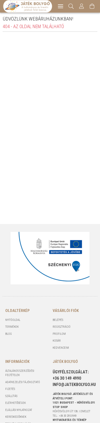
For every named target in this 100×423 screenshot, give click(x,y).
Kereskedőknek (15, 417)
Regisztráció (62, 326)
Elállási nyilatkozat (18, 410)
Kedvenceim (61, 347)
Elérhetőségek (15, 403)
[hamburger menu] (60, 6)
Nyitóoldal (12, 320)
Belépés (58, 320)
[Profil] (82, 6)
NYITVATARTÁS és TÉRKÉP (70, 420)
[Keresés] (71, 6)
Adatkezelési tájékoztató (22, 382)
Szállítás (11, 396)
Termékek (12, 326)
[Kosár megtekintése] (92, 6)
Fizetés (10, 389)
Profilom (59, 334)
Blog (8, 334)
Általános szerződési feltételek (19, 373)
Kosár (57, 340)
